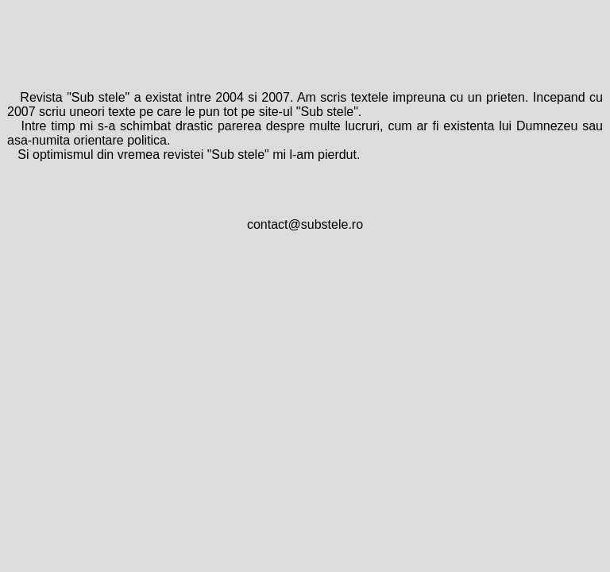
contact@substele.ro (305, 224)
